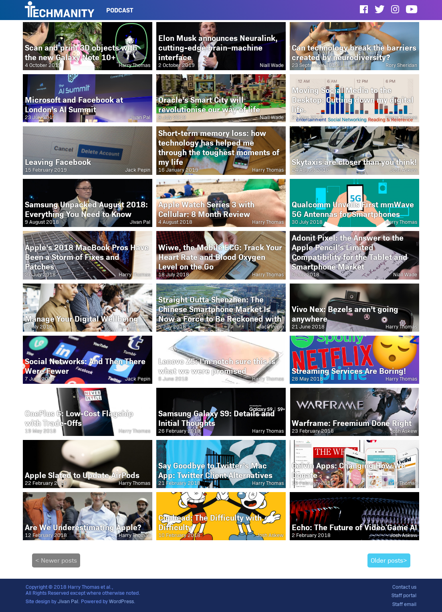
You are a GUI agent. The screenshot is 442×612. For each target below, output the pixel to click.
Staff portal (404, 595)
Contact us (404, 587)
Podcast (119, 10)
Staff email (404, 604)
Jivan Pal (68, 601)
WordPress (121, 601)
